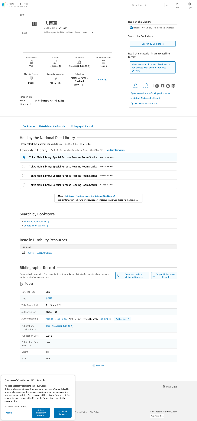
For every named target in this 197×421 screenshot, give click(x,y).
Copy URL (146, 85)
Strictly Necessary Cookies (41, 413)
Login (189, 5)
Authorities (122, 319)
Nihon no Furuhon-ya (36, 221)
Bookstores (29, 126)
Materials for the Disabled (52, 126)
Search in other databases (144, 103)
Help (178, 5)
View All (102, 79)
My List (135, 85)
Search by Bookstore (153, 43)
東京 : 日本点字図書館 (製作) (59, 326)
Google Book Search (36, 225)
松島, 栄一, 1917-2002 (56, 318)
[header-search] (151, 5)
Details (8, 412)
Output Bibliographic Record (145, 98)
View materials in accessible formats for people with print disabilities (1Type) (151, 67)
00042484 (105, 318)
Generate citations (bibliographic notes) (150, 93)
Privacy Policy (81, 412)
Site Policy (94, 412)
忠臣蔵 (49, 298)
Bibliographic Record (81, 126)
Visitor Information (117, 150)
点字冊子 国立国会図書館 (39, 252)
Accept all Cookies (62, 412)
